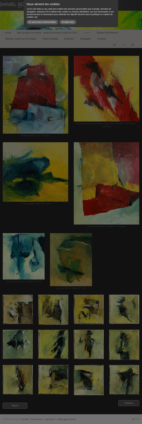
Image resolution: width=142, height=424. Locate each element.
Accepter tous (68, 22)
